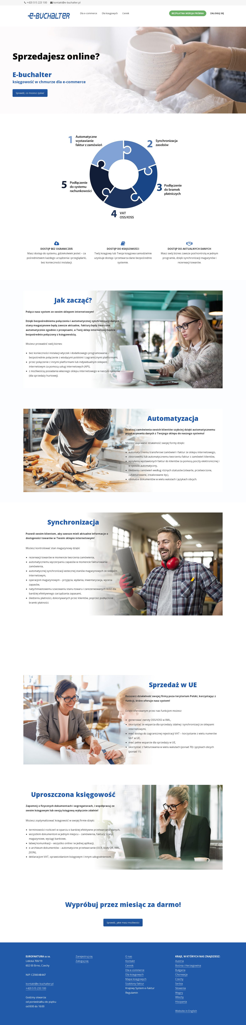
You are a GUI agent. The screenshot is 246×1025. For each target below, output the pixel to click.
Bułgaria (180, 970)
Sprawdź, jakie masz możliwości (123, 922)
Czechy (179, 979)
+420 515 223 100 (35, 2)
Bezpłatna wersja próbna (188, 13)
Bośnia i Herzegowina (188, 965)
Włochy (179, 997)
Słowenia (180, 988)
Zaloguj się (217, 13)
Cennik (125, 13)
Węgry (179, 992)
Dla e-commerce (88, 13)
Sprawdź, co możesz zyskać (30, 93)
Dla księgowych (110, 13)
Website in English (186, 1011)
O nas (128, 956)
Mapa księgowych (135, 979)
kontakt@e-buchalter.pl (65, 2)
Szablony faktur (134, 983)
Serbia (179, 983)
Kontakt (130, 961)
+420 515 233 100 (36, 988)
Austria (179, 961)
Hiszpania (181, 1001)
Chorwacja (181, 974)
